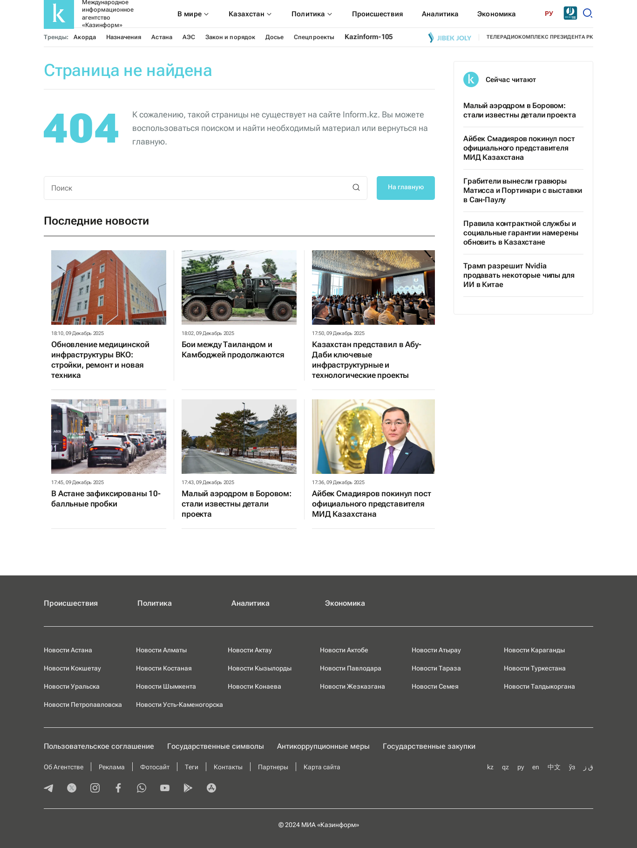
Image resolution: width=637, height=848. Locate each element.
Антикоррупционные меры (323, 746)
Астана (161, 37)
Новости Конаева (254, 686)
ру (520, 767)
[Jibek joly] (449, 37)
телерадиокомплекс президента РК (540, 37)
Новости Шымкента (166, 686)
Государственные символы (215, 746)
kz (490, 767)
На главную (406, 187)
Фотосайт (154, 767)
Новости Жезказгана (352, 686)
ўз (572, 767)
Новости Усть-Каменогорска (179, 704)
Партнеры (273, 767)
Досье (274, 37)
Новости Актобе (344, 650)
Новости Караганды (534, 650)
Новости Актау (250, 650)
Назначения (124, 37)
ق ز (588, 767)
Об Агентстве (63, 767)
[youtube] (164, 788)
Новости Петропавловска (83, 704)
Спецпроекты (314, 37)
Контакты (228, 767)
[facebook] (118, 788)
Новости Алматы (161, 650)
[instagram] (95, 788)
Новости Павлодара (350, 668)
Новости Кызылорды (259, 668)
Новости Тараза (436, 668)
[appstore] (211, 788)
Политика (154, 603)
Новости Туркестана (535, 668)
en (535, 767)
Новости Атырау (436, 650)
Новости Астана (68, 650)
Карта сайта (322, 767)
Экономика (345, 603)
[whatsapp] (141, 788)
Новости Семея (435, 686)
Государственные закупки (429, 746)
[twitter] (71, 788)
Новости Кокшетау (72, 668)
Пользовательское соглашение (99, 746)
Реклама (112, 767)
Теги (191, 767)
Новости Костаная (164, 668)
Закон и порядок (230, 37)
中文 (554, 767)
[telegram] (48, 788)
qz (505, 767)
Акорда (84, 37)
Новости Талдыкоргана (539, 686)
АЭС (189, 37)
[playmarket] (188, 788)
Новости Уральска (72, 686)
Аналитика (250, 603)
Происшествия (71, 603)
